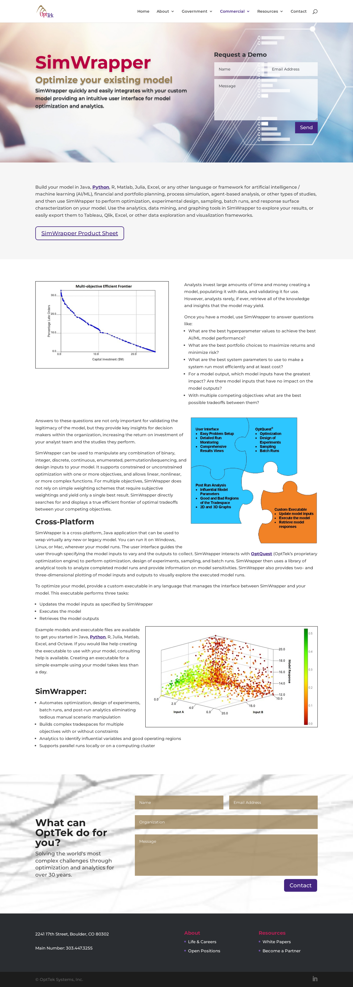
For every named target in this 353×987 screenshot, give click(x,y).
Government (194, 11)
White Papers (277, 941)
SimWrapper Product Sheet (79, 233)
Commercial (232, 11)
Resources (267, 11)
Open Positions (204, 950)
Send (306, 127)
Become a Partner (282, 950)
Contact (299, 11)
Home (143, 11)
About (163, 11)
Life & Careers (202, 941)
